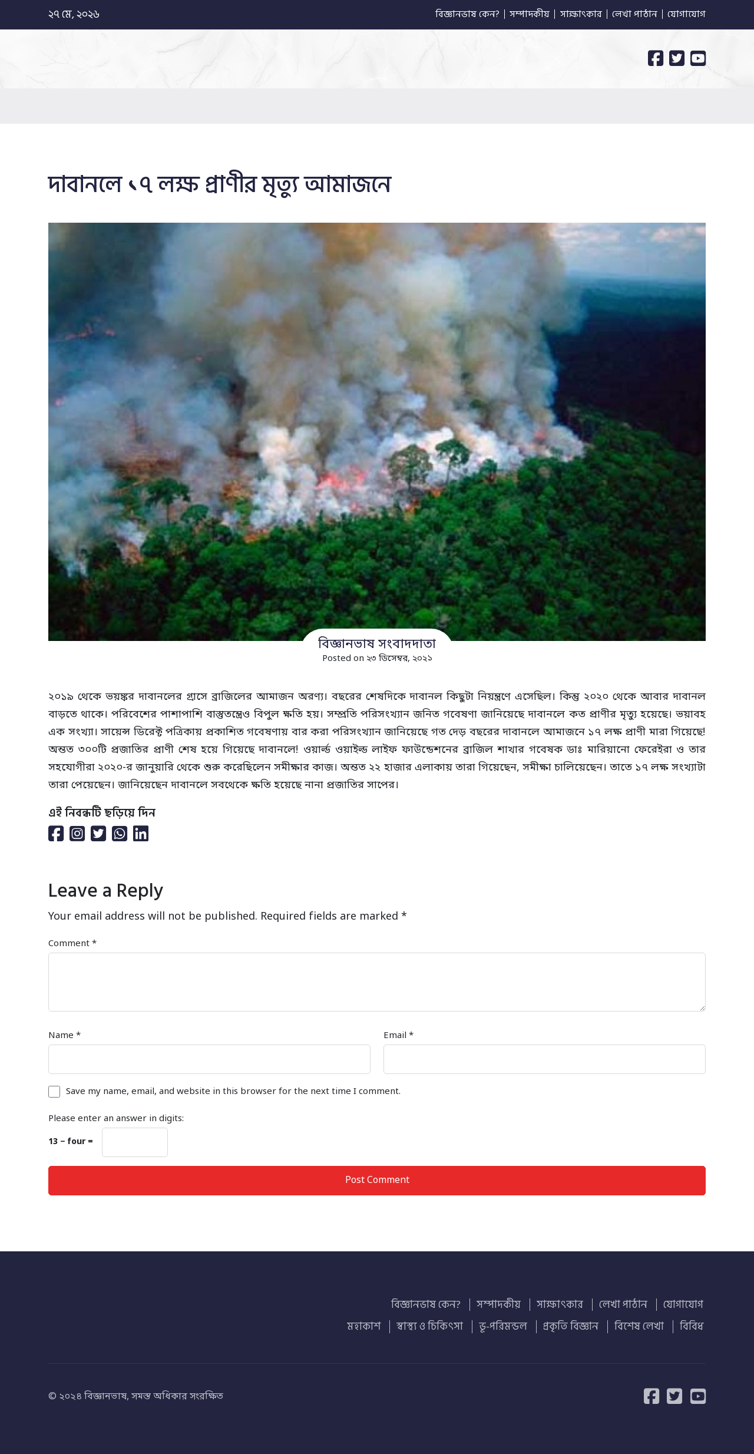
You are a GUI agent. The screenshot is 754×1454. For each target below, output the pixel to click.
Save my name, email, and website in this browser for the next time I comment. (233, 1092)
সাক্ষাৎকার (569, 14)
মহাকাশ (384, 1323)
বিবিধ (694, 1323)
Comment (72, 944)
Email (398, 1036)
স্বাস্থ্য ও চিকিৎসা (446, 1323)
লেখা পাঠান (629, 14)
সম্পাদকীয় (512, 14)
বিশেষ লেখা (645, 1323)
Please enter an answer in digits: (116, 1119)
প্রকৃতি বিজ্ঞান (580, 1323)
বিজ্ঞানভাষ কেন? (442, 14)
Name (64, 1036)
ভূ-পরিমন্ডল (516, 1323)
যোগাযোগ (686, 14)
